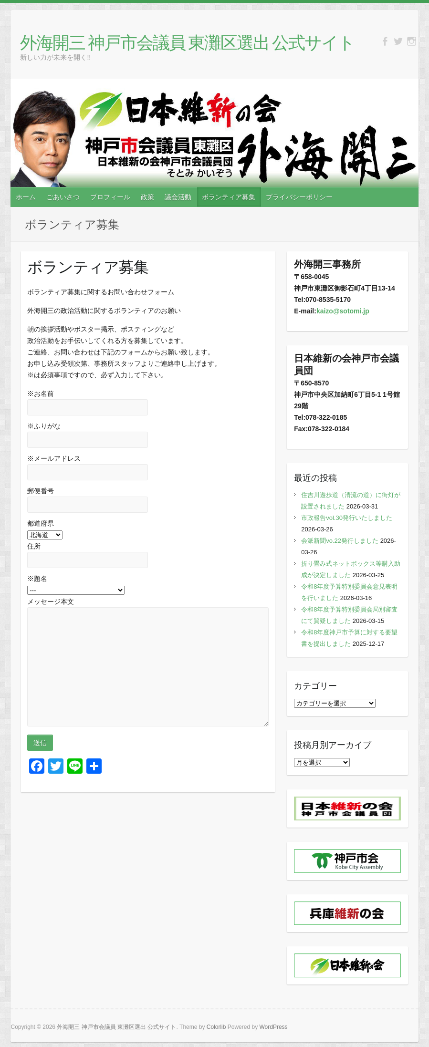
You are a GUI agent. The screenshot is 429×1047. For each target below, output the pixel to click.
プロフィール (110, 197)
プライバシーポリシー (299, 197)
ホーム (26, 197)
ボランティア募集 (228, 197)
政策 (147, 197)
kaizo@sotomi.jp (342, 311)
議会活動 (178, 197)
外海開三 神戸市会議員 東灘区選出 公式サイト (187, 42)
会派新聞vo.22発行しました (339, 540)
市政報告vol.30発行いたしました (346, 517)
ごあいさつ (63, 197)
